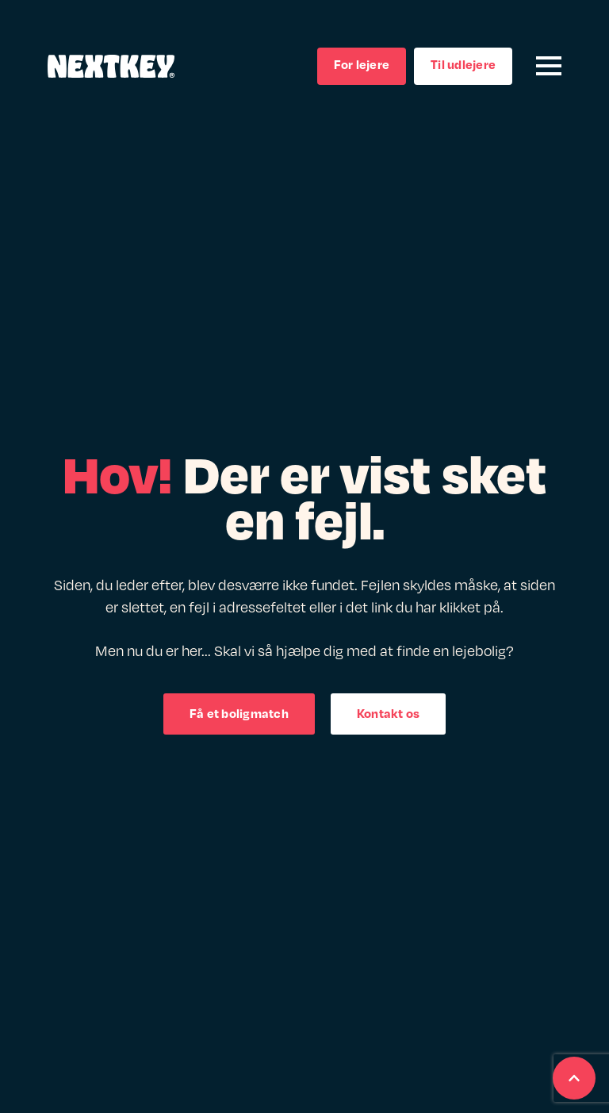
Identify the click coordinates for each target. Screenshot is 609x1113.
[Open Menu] (548, 66)
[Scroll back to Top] (574, 1078)
